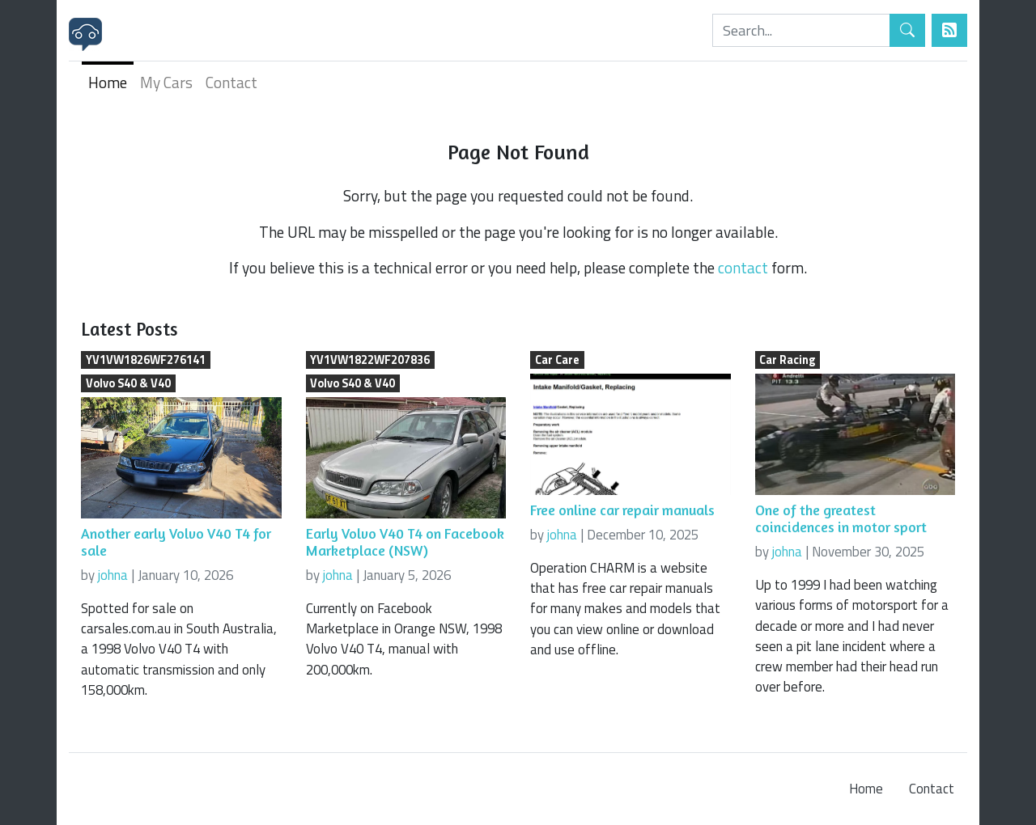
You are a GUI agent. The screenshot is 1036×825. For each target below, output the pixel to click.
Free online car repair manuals (622, 509)
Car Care (557, 360)
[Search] (801, 30)
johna (113, 575)
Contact (231, 82)
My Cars (166, 82)
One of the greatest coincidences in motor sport (841, 518)
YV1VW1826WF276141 (146, 360)
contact (743, 267)
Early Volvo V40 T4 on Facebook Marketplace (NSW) (405, 542)
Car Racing (787, 360)
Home (107, 82)
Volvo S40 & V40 (128, 383)
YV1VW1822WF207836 (370, 360)
